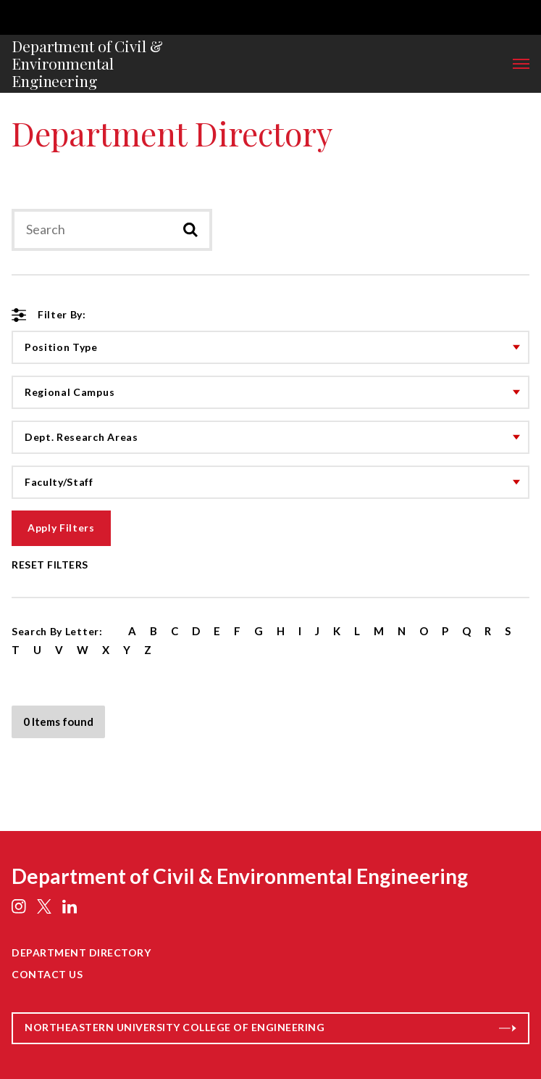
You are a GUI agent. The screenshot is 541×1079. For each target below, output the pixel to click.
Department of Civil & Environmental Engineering (87, 64)
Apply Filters (61, 527)
